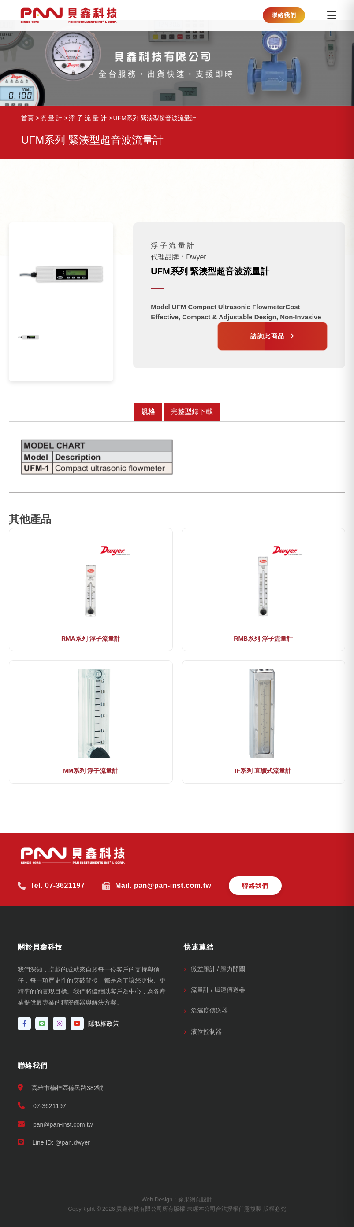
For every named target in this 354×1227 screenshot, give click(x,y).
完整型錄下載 (192, 411)
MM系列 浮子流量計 (90, 770)
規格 (148, 411)
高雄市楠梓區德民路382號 (60, 1087)
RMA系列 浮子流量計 (90, 638)
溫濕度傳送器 (209, 1010)
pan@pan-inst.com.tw (55, 1124)
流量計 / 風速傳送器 (218, 989)
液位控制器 (206, 1031)
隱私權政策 (103, 1023)
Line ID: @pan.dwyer (54, 1142)
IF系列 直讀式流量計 (263, 770)
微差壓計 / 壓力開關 (218, 968)
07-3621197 (42, 1105)
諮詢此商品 (272, 336)
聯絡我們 (284, 15)
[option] (28, 337)
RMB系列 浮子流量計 (263, 638)
